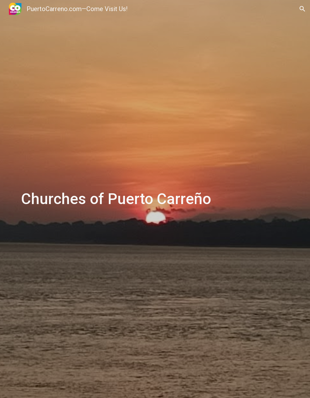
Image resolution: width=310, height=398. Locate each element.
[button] (302, 8)
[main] (155, 199)
